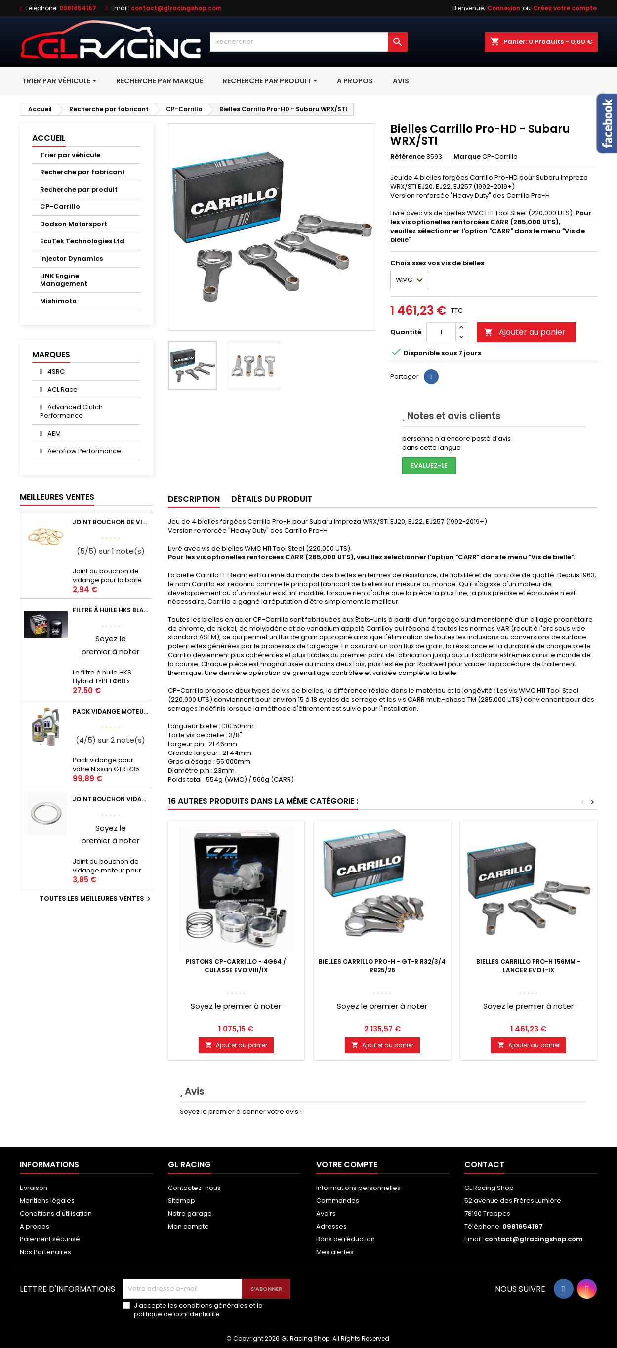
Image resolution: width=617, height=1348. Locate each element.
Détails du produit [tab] (271, 499)
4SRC (55, 371)
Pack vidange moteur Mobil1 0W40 (111, 711)
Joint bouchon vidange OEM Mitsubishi (111, 799)
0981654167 (77, 8)
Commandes (337, 1200)
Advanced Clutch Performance (71, 411)
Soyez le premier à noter (236, 1006)
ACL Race (62, 389)
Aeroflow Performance (83, 451)
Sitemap (181, 1200)
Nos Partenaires (45, 1252)
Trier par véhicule (70, 154)
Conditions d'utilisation (56, 1213)
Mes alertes (335, 1252)
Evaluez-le (429, 465)
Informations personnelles (358, 1187)
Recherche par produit (79, 189)
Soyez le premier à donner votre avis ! (241, 1111)
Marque (467, 156)
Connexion (503, 8)
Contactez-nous (194, 1187)
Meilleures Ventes (57, 497)
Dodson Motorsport (73, 224)
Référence (407, 156)
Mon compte (188, 1226)
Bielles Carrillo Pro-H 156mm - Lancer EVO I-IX (528, 965)
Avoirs (326, 1213)
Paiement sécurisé (50, 1239)
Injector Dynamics (71, 258)
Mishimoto (58, 301)
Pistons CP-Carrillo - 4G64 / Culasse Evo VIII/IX (236, 965)
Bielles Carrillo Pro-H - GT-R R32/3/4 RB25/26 (382, 965)
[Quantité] (441, 332)
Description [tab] (194, 499)
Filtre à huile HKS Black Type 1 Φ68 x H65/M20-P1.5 (111, 610)
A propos (34, 1226)
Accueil (49, 138)
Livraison (33, 1187)
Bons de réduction (345, 1239)
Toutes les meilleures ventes (96, 898)
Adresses (331, 1226)
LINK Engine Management (63, 279)
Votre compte (346, 1164)
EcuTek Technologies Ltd (82, 241)
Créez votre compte (565, 8)
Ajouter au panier (525, 332)
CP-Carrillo (60, 206)
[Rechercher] (309, 42)
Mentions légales (47, 1200)
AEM (53, 433)
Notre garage (190, 1213)
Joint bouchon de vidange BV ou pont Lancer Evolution (111, 522)
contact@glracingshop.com (176, 8)
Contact (484, 1164)
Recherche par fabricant (82, 172)
